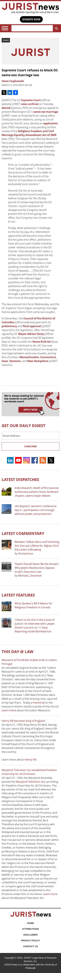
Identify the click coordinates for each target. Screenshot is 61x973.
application (50, 123)
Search (56, 28)
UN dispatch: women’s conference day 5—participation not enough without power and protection (35, 510)
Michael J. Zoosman (30, 575)
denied (6, 108)
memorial (39, 702)
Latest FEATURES (18, 595)
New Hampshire (37, 361)
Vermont (15, 361)
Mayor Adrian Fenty (31, 334)
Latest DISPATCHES (20, 479)
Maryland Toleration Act (30, 781)
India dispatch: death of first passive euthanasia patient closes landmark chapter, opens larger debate (37, 491)
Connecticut (48, 357)
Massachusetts (29, 357)
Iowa (5, 361)
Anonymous (25, 553)
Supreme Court (31, 100)
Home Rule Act (41, 341)
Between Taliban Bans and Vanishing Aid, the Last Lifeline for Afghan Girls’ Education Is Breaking (37, 545)
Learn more (9, 710)
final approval (32, 326)
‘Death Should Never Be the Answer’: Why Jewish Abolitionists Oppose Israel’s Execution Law (37, 567)
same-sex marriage (46, 111)
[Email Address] (30, 436)
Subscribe (30, 446)
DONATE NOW (31, 19)
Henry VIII (30, 759)
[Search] (32, 28)
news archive (29, 104)
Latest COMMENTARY (23, 533)
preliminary (9, 326)
